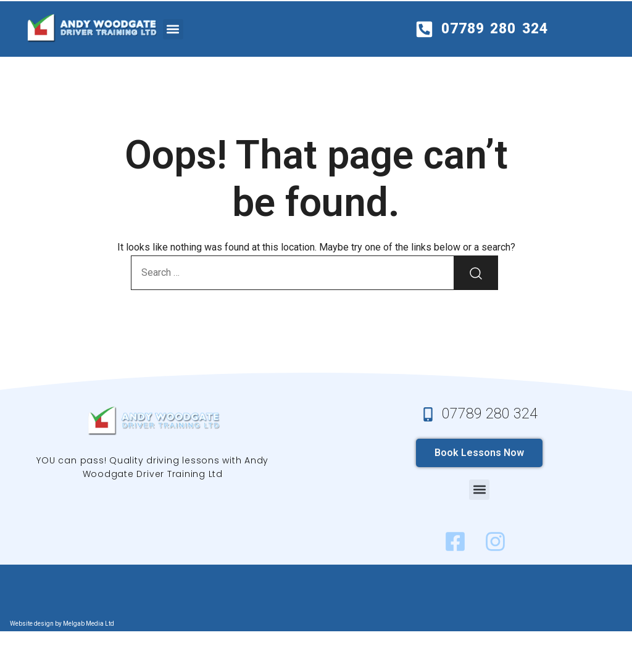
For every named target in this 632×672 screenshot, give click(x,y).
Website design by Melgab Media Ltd (62, 623)
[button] (173, 29)
